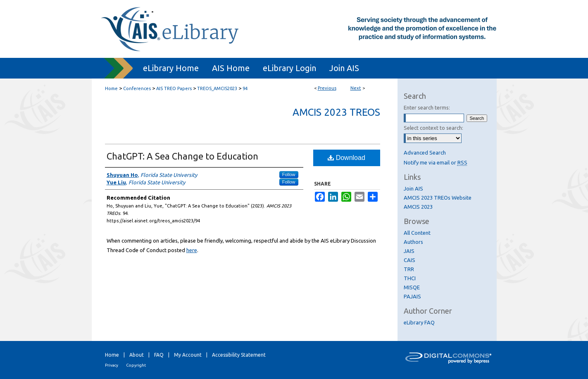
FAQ (159, 355)
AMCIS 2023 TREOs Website (437, 197)
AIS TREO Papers (174, 88)
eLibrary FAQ (419, 322)
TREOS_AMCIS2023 (217, 88)
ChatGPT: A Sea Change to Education (182, 156)
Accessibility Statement (239, 355)
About (136, 355)
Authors (413, 242)
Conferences (137, 88)
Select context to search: (433, 128)
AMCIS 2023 (418, 207)
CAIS (409, 260)
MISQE (412, 287)
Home (111, 88)
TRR (409, 269)
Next (355, 88)
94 (245, 88)
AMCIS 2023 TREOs (336, 112)
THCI (410, 278)
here (191, 250)
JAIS (409, 251)
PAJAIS (412, 296)
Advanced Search (425, 152)
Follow (288, 174)
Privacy (111, 365)
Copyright (136, 365)
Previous (327, 88)
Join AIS (413, 188)
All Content (417, 233)
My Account (188, 355)
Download (346, 157)
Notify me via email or (435, 162)
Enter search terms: (427, 107)
